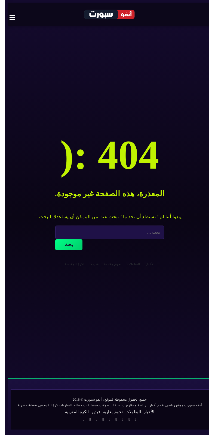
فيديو (89, 264)
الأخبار (144, 264)
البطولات (128, 264)
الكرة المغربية (70, 264)
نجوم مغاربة (107, 264)
